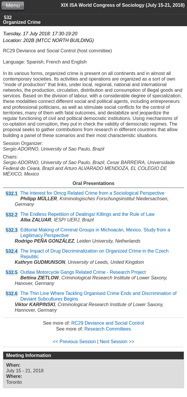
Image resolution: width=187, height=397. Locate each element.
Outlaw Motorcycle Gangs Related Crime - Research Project (83, 272)
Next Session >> (117, 341)
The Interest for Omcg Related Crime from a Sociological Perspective (92, 193)
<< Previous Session (74, 341)
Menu (13, 5)
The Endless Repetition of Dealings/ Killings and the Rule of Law (87, 214)
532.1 (12, 193)
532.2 (12, 214)
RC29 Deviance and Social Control (107, 323)
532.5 (12, 272)
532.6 (12, 293)
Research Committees (107, 328)
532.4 (12, 251)
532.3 (12, 230)
